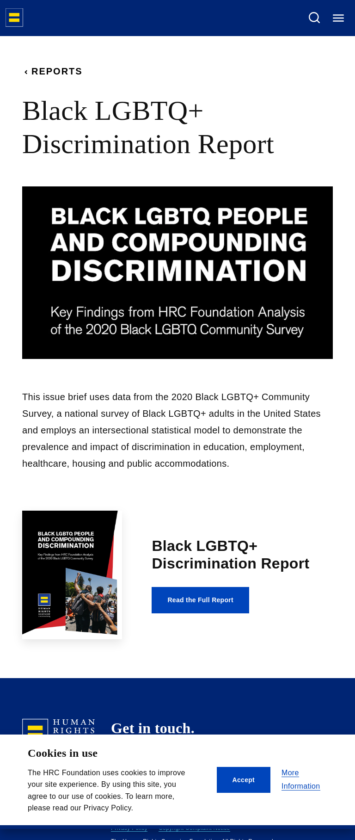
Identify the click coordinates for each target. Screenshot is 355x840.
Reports (52, 71)
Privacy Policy (129, 828)
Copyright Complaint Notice (194, 828)
